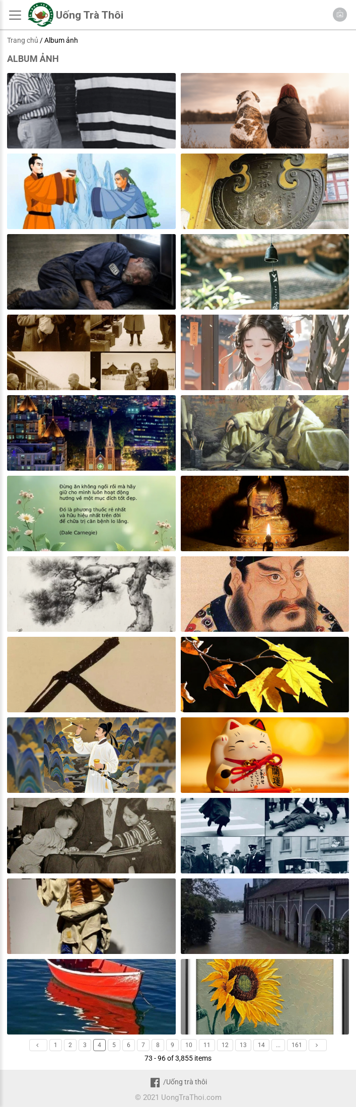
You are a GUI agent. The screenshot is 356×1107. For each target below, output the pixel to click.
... (278, 1045)
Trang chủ (22, 40)
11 (206, 1045)
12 (225, 1045)
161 (297, 1045)
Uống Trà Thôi (89, 15)
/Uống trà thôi (178, 1082)
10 (188, 1045)
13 (243, 1045)
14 (261, 1045)
